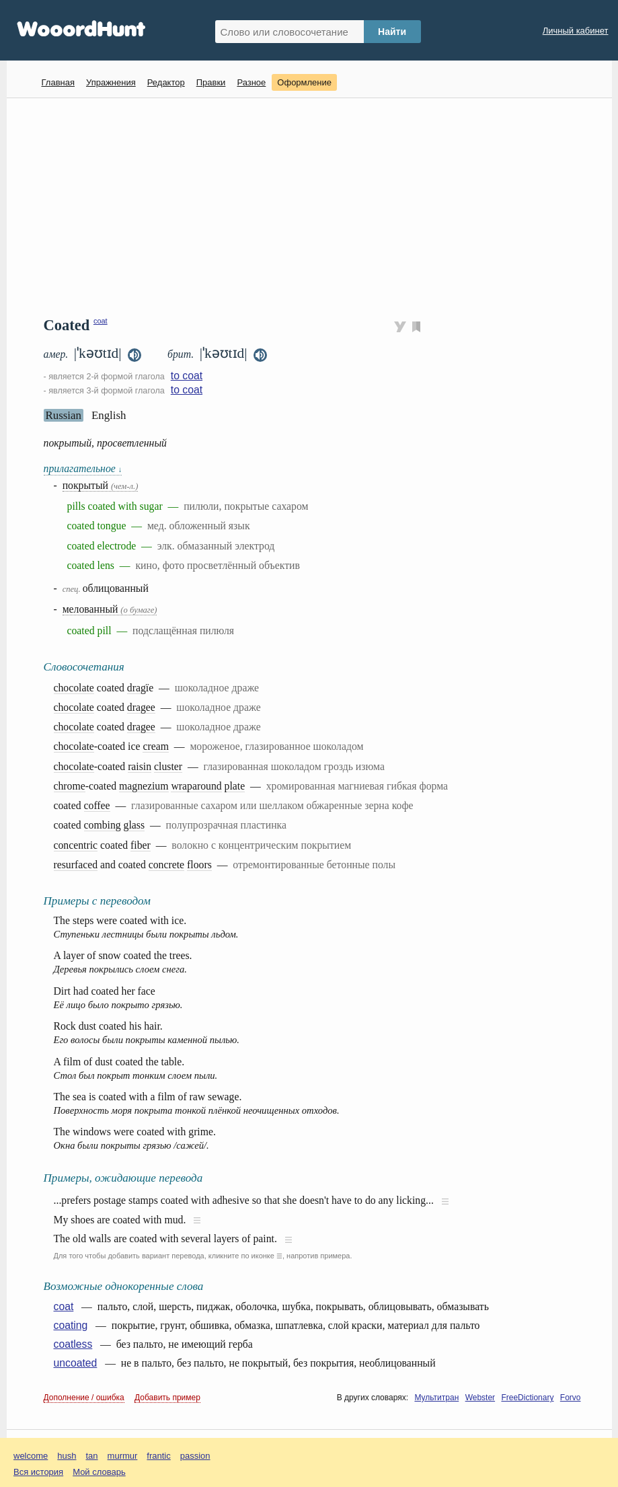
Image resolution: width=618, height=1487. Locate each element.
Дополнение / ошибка (84, 1397)
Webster (480, 1397)
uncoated (76, 1363)
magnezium (143, 786)
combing (102, 825)
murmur (123, 1456)
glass (134, 825)
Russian (63, 415)
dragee (141, 726)
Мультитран (436, 1397)
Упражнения (111, 82)
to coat (186, 375)
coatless (73, 1344)
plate (235, 786)
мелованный (110, 609)
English (108, 415)
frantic (158, 1456)
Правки (211, 82)
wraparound (196, 786)
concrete (166, 864)
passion (195, 1456)
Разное (251, 82)
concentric (76, 845)
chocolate (74, 687)
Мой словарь (99, 1472)
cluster (168, 766)
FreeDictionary (527, 1397)
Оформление (304, 82)
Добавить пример (167, 1397)
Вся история (38, 1472)
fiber (140, 845)
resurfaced (76, 864)
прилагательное (83, 468)
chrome (69, 786)
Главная (58, 82)
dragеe (141, 707)
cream (155, 746)
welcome (30, 1456)
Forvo (570, 1397)
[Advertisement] (314, 206)
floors (199, 864)
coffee (97, 805)
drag (136, 687)
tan (92, 1456)
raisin (139, 766)
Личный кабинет (576, 31)
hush (66, 1456)
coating (71, 1325)
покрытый (101, 485)
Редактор (166, 82)
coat (100, 321)
